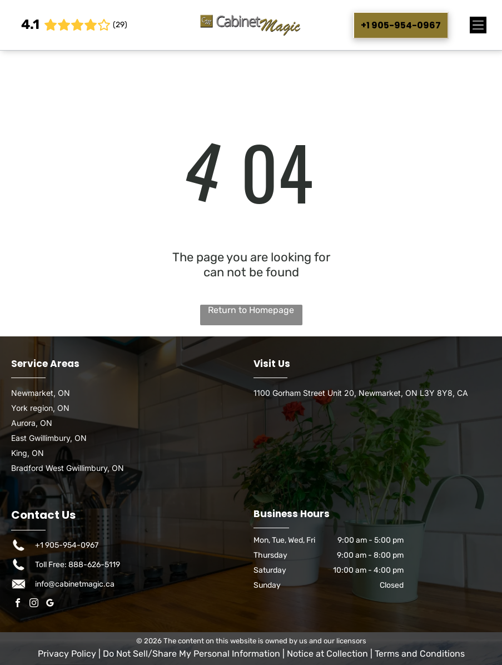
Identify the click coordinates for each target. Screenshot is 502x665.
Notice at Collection (327, 653)
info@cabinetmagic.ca (75, 584)
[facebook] (17, 604)
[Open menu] (478, 25)
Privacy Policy (67, 653)
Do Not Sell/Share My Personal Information (191, 653)
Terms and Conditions (420, 653)
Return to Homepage (251, 310)
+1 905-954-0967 (66, 545)
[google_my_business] (50, 604)
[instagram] (34, 604)
